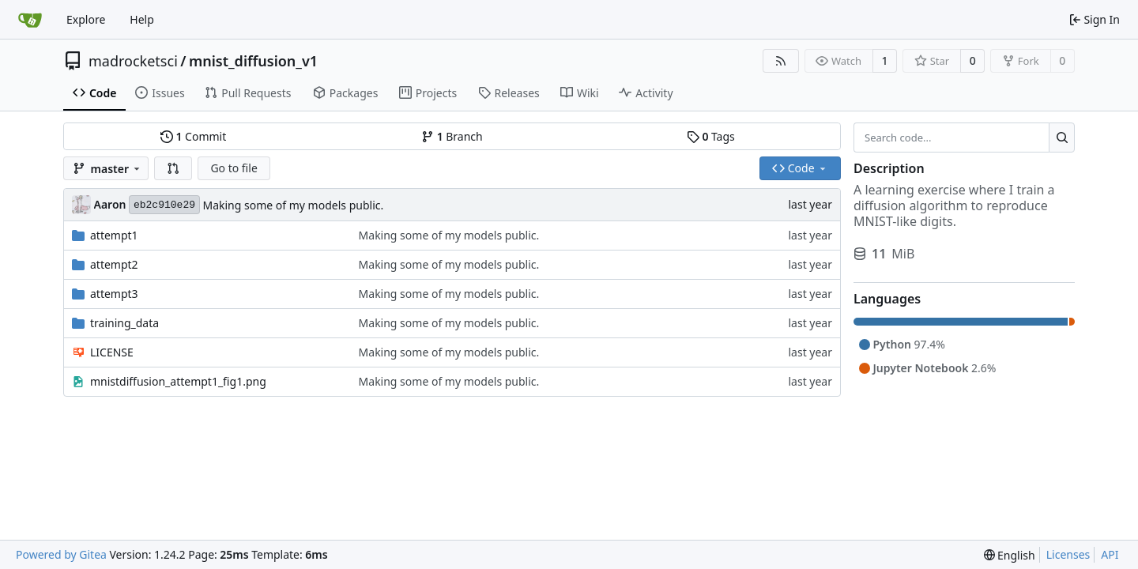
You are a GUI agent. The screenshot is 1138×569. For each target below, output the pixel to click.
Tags (711, 136)
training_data (124, 322)
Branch (452, 136)
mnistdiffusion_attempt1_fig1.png (178, 381)
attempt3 (114, 293)
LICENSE (112, 352)
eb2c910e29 (164, 205)
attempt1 (114, 235)
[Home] (30, 20)
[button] (173, 168)
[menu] (1009, 555)
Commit (193, 136)
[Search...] (1062, 137)
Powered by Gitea (61, 554)
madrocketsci (133, 61)
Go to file (233, 167)
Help (142, 19)
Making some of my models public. (292, 205)
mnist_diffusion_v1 (253, 61)
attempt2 (114, 264)
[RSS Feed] (781, 61)
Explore (85, 19)
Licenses (1068, 554)
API (1109, 554)
